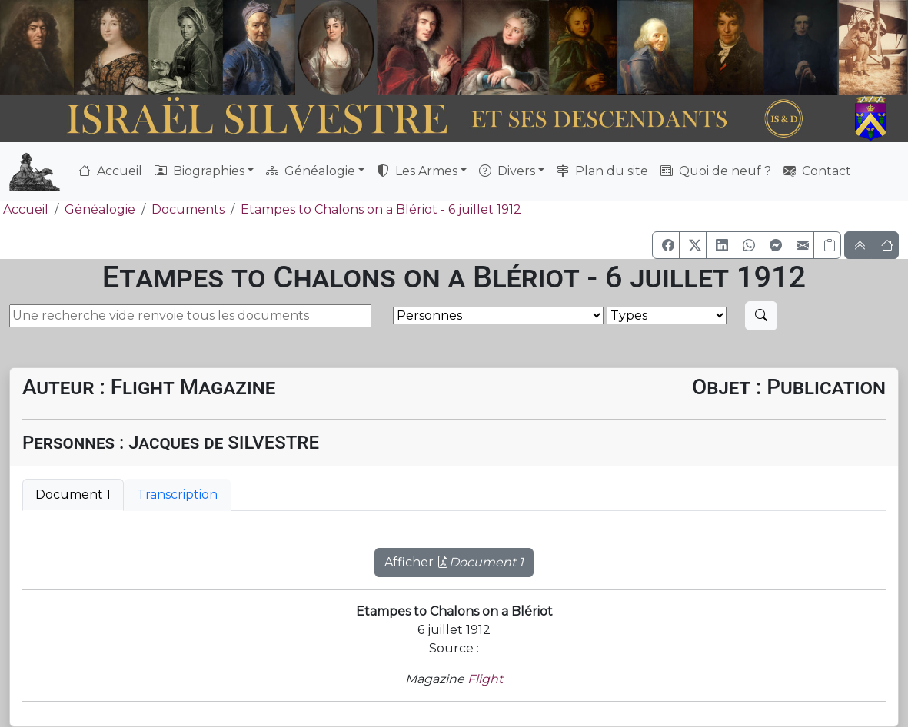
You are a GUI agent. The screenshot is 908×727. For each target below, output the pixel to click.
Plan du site (602, 171)
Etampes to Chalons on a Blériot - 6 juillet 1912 (381, 209)
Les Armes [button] (417, 171)
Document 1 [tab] (73, 494)
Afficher (454, 562)
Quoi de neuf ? (715, 171)
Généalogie (100, 209)
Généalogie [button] (310, 171)
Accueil (110, 171)
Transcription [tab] (177, 494)
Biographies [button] (199, 171)
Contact (817, 171)
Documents (188, 209)
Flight (485, 679)
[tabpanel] (454, 553)
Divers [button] (507, 171)
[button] (666, 245)
